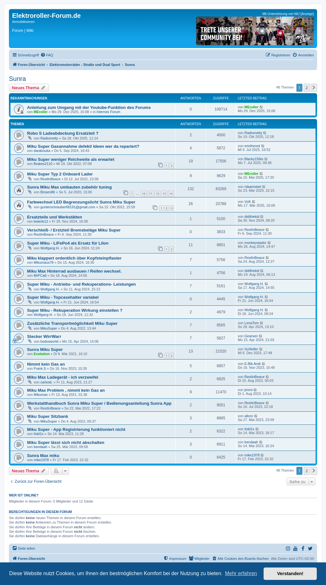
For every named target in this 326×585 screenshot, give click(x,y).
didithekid (251, 216)
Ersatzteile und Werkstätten (54, 217)
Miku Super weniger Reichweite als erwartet (70, 159)
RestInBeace (50, 179)
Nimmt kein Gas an (46, 364)
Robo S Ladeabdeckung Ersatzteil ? (62, 133)
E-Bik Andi (252, 364)
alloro (248, 416)
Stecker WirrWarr (44, 336)
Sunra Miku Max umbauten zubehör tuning (69, 187)
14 (171, 193)
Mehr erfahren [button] (241, 573)
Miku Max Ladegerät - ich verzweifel (62, 377)
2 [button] (307, 87)
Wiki (29, 30)
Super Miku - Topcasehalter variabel (63, 297)
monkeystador (255, 243)
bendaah (40, 447)
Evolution (42, 354)
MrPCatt (40, 275)
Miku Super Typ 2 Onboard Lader (60, 174)
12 (157, 193)
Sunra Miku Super (45, 349)
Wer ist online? (24, 495)
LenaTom (251, 323)
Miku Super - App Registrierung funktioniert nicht (76, 429)
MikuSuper (48, 328)
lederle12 (41, 221)
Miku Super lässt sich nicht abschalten (65, 442)
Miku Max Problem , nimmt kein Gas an (66, 390)
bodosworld (49, 341)
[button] (314, 87)
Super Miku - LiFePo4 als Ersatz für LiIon (68, 243)
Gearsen (251, 336)
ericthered (252, 146)
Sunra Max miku (43, 455)
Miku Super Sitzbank (47, 416)
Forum (17, 30)
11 (150, 193)
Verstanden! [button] (290, 573)
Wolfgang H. (50, 248)
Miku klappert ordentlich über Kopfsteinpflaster (74, 258)
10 (143, 193)
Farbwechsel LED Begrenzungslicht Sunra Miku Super (81, 202)
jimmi (248, 390)
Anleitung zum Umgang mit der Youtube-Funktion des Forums (89, 107)
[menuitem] (46, 55)
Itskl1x (39, 434)
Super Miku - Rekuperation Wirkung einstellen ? (75, 310)
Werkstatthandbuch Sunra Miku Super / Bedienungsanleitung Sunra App (99, 403)
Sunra (17, 78)
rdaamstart (252, 187)
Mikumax (41, 394)
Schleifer (251, 349)
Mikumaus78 (43, 262)
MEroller (41, 112)
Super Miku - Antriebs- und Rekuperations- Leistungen (81, 284)
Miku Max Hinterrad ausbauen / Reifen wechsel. (74, 271)
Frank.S (40, 368)
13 (164, 193)
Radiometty (49, 138)
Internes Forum (108, 112)
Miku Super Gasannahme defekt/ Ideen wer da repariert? (83, 146)
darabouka (42, 151)
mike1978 (41, 460)
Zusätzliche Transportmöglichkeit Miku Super (72, 323)
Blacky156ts (253, 159)
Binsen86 (47, 192)
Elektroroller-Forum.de (46, 15)
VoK (247, 201)
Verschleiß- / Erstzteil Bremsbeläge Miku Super (74, 230)
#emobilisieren (23, 22)
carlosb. (46, 382)
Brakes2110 (43, 164)
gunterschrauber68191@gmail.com (67, 207)
